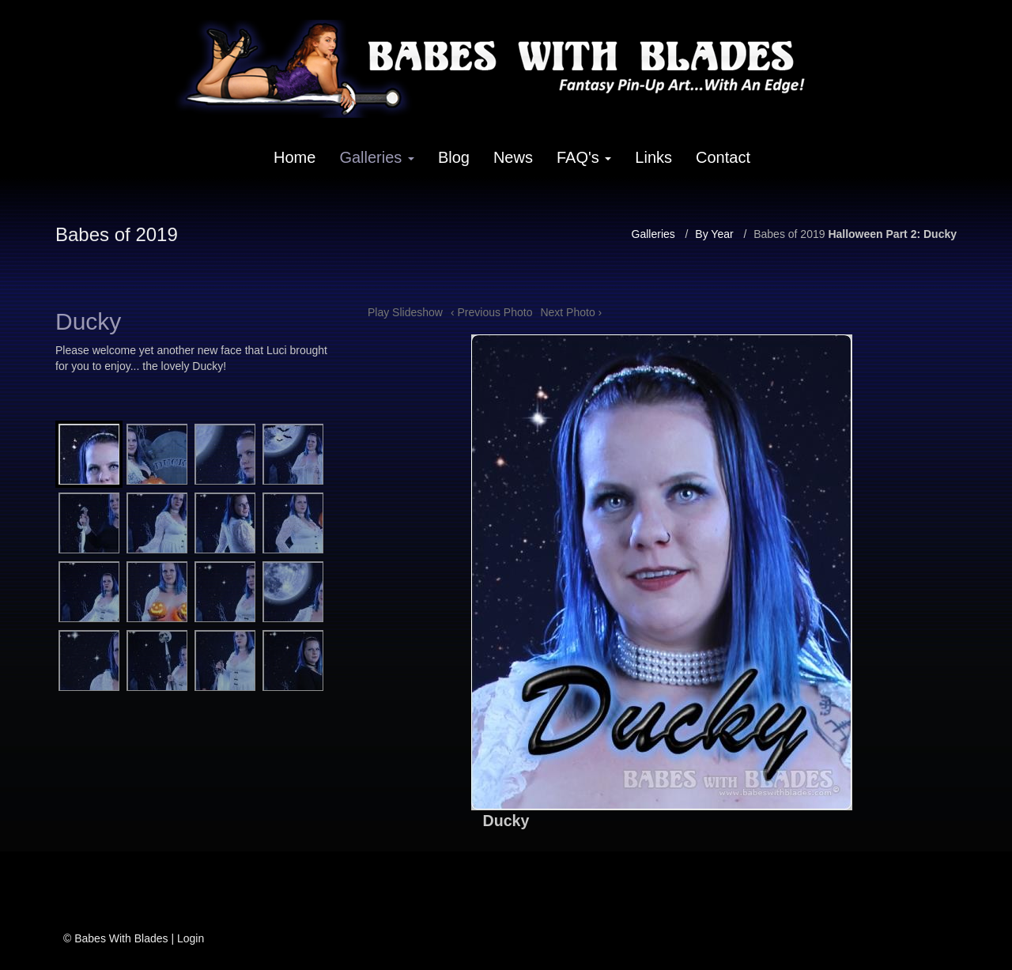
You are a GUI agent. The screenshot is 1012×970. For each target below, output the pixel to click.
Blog (454, 157)
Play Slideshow (405, 312)
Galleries (376, 157)
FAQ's (584, 157)
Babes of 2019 (789, 234)
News (513, 157)
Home (294, 157)
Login (190, 938)
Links (653, 157)
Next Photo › (571, 312)
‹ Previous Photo (492, 312)
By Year (714, 234)
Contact (723, 157)
